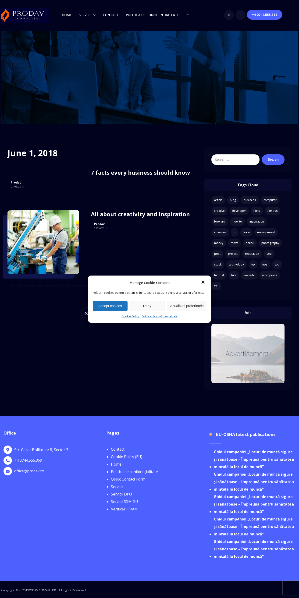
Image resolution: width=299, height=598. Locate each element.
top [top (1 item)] (277, 264)
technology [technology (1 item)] (236, 264)
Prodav (16, 182)
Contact (118, 449)
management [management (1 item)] (266, 232)
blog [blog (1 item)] (233, 200)
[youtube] (256, 15)
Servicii (117, 486)
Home (116, 464)
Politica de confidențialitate (160, 316)
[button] (203, 282)
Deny (147, 306)
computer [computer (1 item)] (270, 200)
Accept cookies (110, 306)
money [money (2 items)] (218, 243)
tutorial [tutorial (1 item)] (219, 275)
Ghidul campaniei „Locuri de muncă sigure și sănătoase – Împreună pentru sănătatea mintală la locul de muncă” (254, 459)
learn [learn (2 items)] (246, 232)
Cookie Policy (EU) (126, 456)
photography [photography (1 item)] (270, 243)
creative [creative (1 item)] (219, 211)
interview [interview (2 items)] (220, 232)
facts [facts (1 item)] (256, 211)
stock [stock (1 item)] (217, 264)
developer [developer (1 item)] (239, 211)
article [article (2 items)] (218, 200)
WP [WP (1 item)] (216, 286)
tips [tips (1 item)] (264, 264)
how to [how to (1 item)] (237, 221)
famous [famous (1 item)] (272, 211)
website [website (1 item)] (249, 275)
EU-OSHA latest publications (245, 434)
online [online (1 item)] (250, 243)
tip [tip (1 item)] (253, 264)
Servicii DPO (121, 494)
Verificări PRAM (124, 509)
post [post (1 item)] (217, 254)
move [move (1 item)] (234, 243)
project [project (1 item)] (233, 254)
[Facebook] (244, 15)
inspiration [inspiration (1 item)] (256, 221)
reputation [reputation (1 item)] (252, 254)
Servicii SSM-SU (124, 501)
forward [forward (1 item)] (219, 221)
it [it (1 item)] (234, 232)
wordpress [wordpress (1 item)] (269, 275)
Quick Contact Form (128, 479)
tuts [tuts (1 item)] (233, 275)
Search (273, 159)
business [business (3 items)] (250, 200)
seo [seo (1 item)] (269, 254)
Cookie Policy (130, 316)
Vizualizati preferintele (187, 306)
